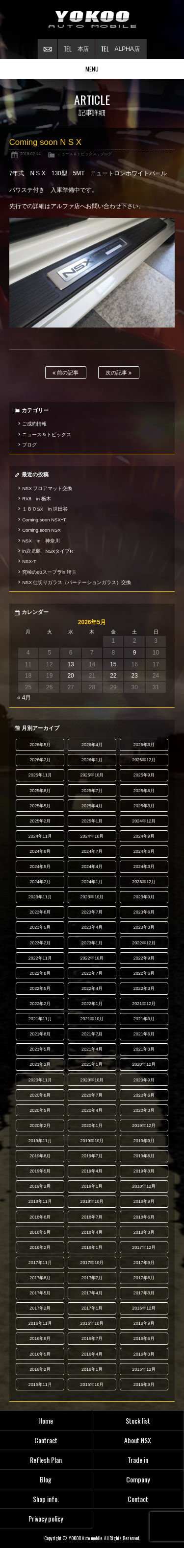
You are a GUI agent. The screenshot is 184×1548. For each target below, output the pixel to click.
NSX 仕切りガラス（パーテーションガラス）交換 (76, 582)
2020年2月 (40, 1125)
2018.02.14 (30, 153)
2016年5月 (40, 1354)
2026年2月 (40, 759)
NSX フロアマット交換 (47, 488)
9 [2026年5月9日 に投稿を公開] (134, 652)
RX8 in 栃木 (36, 498)
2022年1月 (92, 1003)
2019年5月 (40, 1171)
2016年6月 (144, 1338)
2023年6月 (144, 912)
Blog (46, 1479)
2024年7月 (92, 851)
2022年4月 (92, 988)
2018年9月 (144, 1201)
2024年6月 (144, 851)
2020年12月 (144, 1064)
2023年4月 (92, 927)
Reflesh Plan (46, 1459)
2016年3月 (144, 1354)
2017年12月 (144, 1247)
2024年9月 (144, 836)
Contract (45, 1440)
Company (138, 1479)
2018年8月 (40, 1217)
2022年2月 (40, 1003)
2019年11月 (40, 1140)
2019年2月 (40, 1186)
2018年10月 (92, 1201)
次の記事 (118, 373)
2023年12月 (144, 881)
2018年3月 (144, 1232)
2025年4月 (92, 805)
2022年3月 (144, 988)
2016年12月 (144, 1308)
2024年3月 (144, 866)
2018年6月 (144, 1217)
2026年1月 (92, 759)
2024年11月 (40, 836)
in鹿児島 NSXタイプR (47, 551)
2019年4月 (92, 1171)
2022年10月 (92, 958)
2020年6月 (144, 1095)
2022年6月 (144, 973)
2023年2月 (40, 942)
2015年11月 (40, 1384)
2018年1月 (92, 1247)
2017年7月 (92, 1277)
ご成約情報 (34, 423)
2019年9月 (144, 1140)
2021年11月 (40, 1018)
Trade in (138, 1459)
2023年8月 (40, 912)
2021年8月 (40, 1034)
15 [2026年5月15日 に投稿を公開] (113, 664)
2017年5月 (40, 1292)
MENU (92, 69)
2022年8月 (40, 973)
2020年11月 (40, 1080)
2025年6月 (144, 790)
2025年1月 (92, 821)
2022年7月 (92, 973)
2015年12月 (144, 1369)
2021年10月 (92, 1018)
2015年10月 (92, 1384)
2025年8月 (40, 790)
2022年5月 (40, 988)
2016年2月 (40, 1369)
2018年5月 (40, 1232)
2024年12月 (144, 821)
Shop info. (46, 1499)
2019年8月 (40, 1155)
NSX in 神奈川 (41, 540)
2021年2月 (40, 1064)
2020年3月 (144, 1110)
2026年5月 (40, 744)
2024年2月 (40, 881)
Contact (138, 1499)
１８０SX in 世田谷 (45, 509)
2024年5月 (40, 866)
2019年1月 (92, 1186)
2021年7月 (92, 1034)
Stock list (138, 1420)
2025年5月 (40, 805)
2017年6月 (144, 1277)
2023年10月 (92, 896)
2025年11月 (40, 775)
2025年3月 (144, 805)
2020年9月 (144, 1080)
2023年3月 (144, 927)
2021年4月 (92, 1049)
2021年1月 (92, 1064)
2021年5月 (40, 1049)
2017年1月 (92, 1308)
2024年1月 (92, 881)
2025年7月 (92, 790)
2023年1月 (92, 942)
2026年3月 (144, 744)
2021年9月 (144, 1018)
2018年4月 (92, 1232)
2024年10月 (92, 836)
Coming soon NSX (41, 530)
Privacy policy (45, 1518)
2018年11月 (40, 1201)
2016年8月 (40, 1338)
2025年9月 (144, 775)
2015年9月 (144, 1384)
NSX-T (29, 561)
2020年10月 (92, 1080)
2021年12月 (144, 1003)
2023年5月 (40, 927)
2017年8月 (40, 1277)
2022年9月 (144, 958)
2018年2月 (40, 1247)
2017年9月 (144, 1262)
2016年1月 (92, 1369)
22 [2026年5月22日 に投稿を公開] (113, 675)
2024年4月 (92, 866)
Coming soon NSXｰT (44, 519)
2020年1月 (92, 1125)
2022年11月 (40, 958)
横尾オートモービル (92, 19)
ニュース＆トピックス (77, 153)
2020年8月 (40, 1095)
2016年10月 (92, 1323)
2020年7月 (92, 1095)
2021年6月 (144, 1034)
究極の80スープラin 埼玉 (49, 572)
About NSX (137, 1440)
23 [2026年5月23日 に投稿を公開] (134, 675)
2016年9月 (144, 1323)
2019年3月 (144, 1171)
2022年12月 (144, 942)
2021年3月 (144, 1049)
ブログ (106, 153)
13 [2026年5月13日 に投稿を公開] (70, 664)
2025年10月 (92, 775)
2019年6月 (144, 1155)
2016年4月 (92, 1354)
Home (45, 1420)
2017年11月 (40, 1262)
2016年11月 (40, 1323)
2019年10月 (92, 1140)
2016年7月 (92, 1338)
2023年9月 (144, 896)
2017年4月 (92, 1292)
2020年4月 (92, 1110)
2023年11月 (40, 896)
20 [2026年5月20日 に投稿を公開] (70, 675)
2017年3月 (144, 1292)
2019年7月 (92, 1155)
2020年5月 (40, 1110)
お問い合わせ (47, 49)
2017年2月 (40, 1308)
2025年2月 (40, 821)
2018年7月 (92, 1217)
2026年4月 (92, 744)
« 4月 (24, 697)
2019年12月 (144, 1125)
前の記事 (66, 373)
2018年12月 (144, 1186)
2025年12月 (144, 759)
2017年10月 (92, 1262)
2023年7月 (92, 912)
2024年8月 (40, 851)
